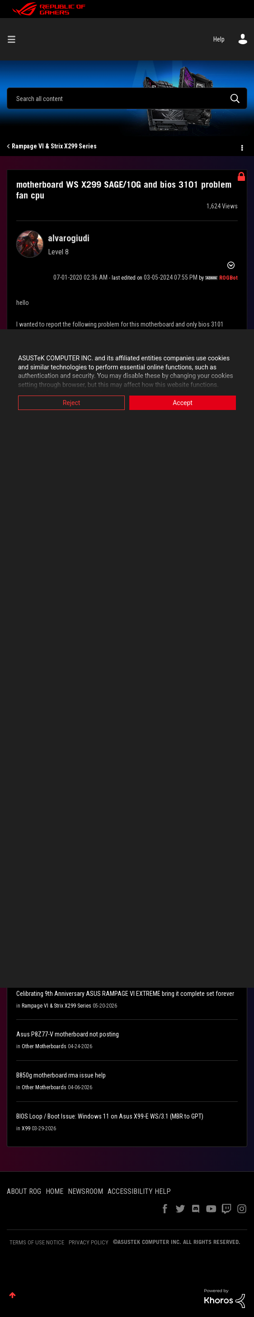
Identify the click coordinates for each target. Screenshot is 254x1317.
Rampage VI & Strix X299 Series (54, 146)
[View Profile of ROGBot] (228, 278)
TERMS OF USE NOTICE (36, 1242)
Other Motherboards (44, 1046)
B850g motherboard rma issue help (61, 1075)
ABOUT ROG (24, 1191)
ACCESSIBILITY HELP (139, 1191)
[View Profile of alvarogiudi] (68, 238)
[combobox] (127, 98)
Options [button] (241, 146)
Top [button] (12, 1295)
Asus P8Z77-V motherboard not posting (67, 1034)
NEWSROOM (85, 1191)
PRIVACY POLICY (88, 1242)
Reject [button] (71, 402)
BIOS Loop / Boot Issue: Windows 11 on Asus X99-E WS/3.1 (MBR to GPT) (109, 1116)
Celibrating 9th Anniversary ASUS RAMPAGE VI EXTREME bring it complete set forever (125, 993)
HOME (54, 1191)
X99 (26, 1128)
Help (219, 39)
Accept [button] (183, 402)
